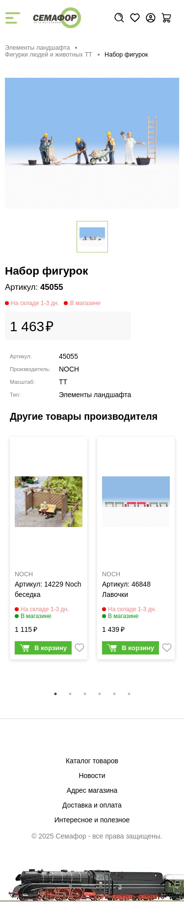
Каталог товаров (92, 761)
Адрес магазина (92, 790)
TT (63, 382)
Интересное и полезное (92, 820)
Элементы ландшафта (37, 47)
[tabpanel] (48, 550)
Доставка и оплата (92, 805)
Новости (92, 775)
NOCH (69, 369)
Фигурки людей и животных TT (48, 54)
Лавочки (115, 594)
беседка (28, 594)
